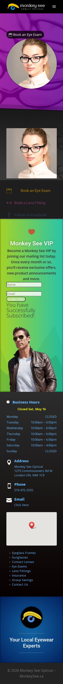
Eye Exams (19, 566)
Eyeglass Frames (24, 553)
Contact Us (20, 584)
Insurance (19, 575)
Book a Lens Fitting (29, 205)
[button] (33, 525)
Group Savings (22, 580)
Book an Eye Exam (27, 34)
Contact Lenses (23, 562)
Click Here (21, 505)
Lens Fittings (21, 571)
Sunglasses (20, 557)
